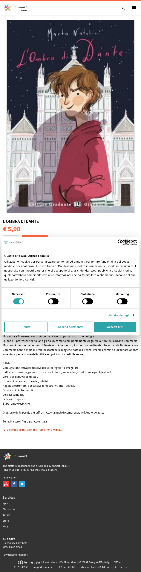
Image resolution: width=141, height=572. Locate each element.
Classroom (9, 509)
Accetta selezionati (70, 326)
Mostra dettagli (119, 315)
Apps (5, 503)
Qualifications (49, 470)
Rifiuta (26, 326)
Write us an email (12, 547)
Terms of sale (34, 470)
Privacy (7, 470)
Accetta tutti (115, 326)
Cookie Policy (18, 470)
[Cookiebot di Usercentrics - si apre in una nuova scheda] (120, 242)
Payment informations (15, 555)
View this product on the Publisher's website (34, 430)
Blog (5, 526)
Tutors (6, 515)
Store (6, 521)
